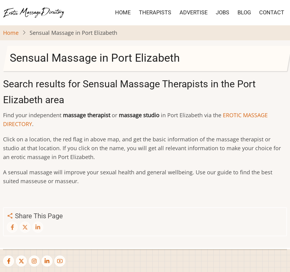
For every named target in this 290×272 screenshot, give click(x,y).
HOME (123, 12)
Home (11, 32)
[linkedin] (47, 261)
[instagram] (34, 261)
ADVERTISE (193, 12)
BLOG (244, 12)
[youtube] (59, 261)
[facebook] (8, 261)
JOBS (222, 12)
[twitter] (21, 261)
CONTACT (271, 12)
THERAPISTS (155, 12)
